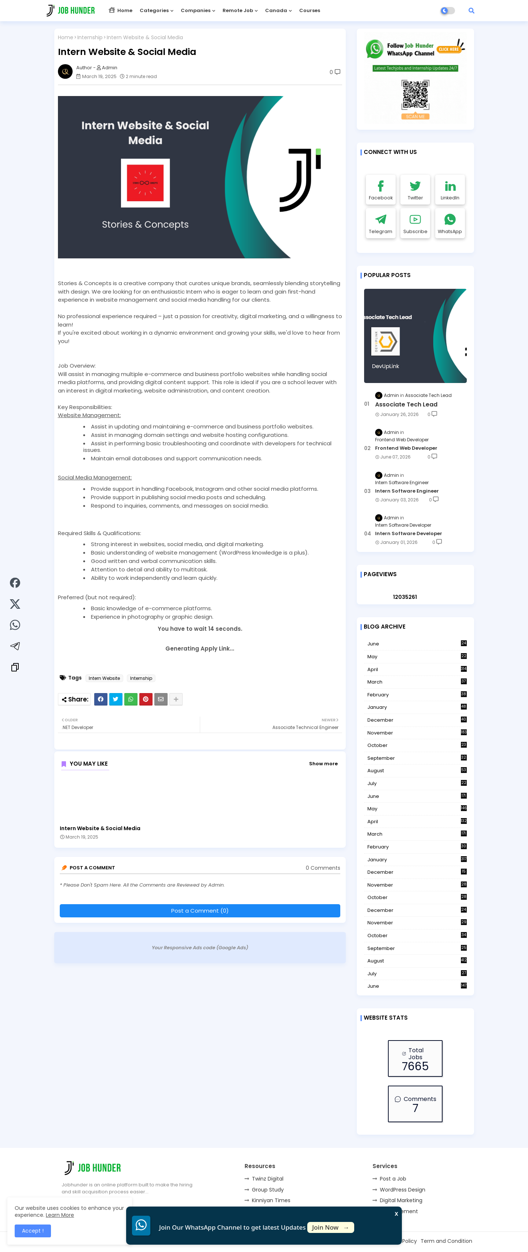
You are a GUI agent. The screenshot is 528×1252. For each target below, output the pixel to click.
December (417, 720)
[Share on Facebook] (15, 583)
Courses (309, 10)
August (417, 770)
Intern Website (104, 678)
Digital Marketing (401, 1200)
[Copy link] (15, 668)
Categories (154, 10)
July (417, 783)
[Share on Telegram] (15, 647)
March (417, 682)
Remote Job (238, 10)
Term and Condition (446, 1241)
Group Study (268, 1189)
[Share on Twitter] (15, 605)
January (417, 707)
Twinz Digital (267, 1178)
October (417, 745)
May (417, 656)
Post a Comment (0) (200, 910)
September (417, 758)
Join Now (330, 1227)
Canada (276, 10)
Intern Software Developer (408, 533)
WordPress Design (402, 1189)
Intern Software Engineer (407, 491)
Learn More (60, 1215)
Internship (90, 37)
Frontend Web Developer (406, 448)
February (417, 695)
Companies (195, 10)
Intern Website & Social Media (100, 828)
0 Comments (323, 868)
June (417, 643)
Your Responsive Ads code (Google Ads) (200, 947)
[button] (471, 10)
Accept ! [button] (33, 1230)
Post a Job (393, 1178)
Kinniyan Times (271, 1200)
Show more (323, 763)
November (417, 732)
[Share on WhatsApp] (15, 626)
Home (120, 10)
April (417, 669)
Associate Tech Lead (406, 405)
